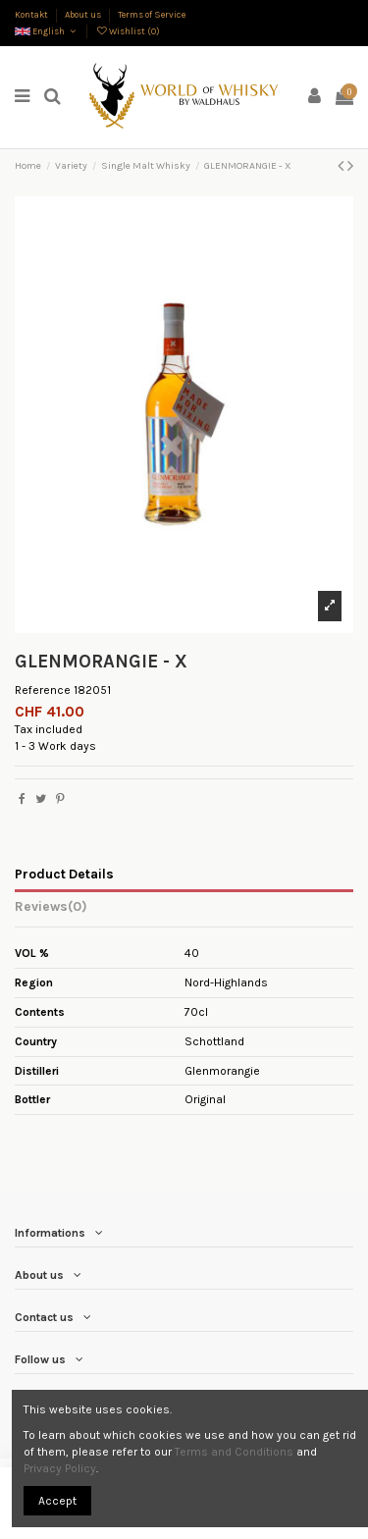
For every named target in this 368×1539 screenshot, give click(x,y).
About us (84, 14)
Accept (57, 1501)
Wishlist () (127, 31)
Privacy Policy (60, 1468)
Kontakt (32, 14)
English (47, 31)
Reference (43, 690)
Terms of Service (151, 14)
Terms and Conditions (234, 1452)
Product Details (64, 873)
